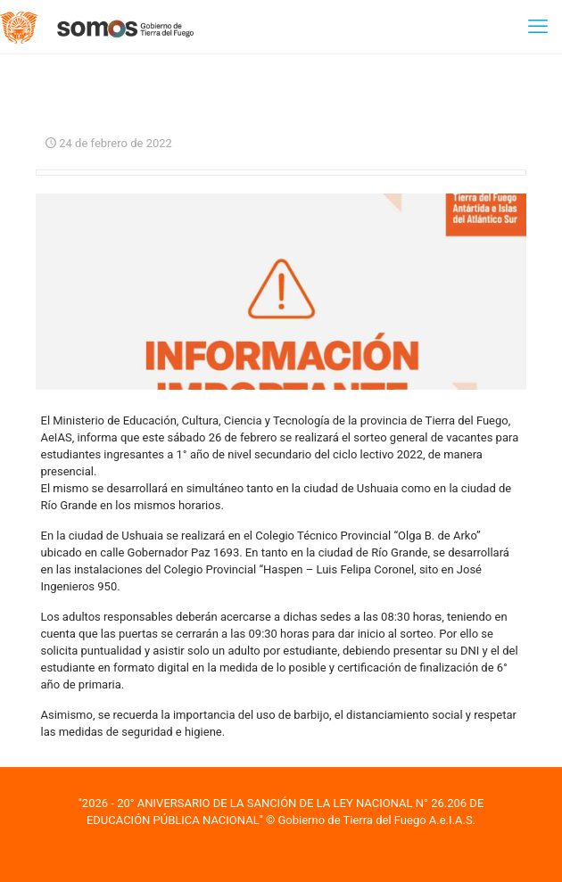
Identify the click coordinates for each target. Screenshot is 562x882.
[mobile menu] (538, 27)
